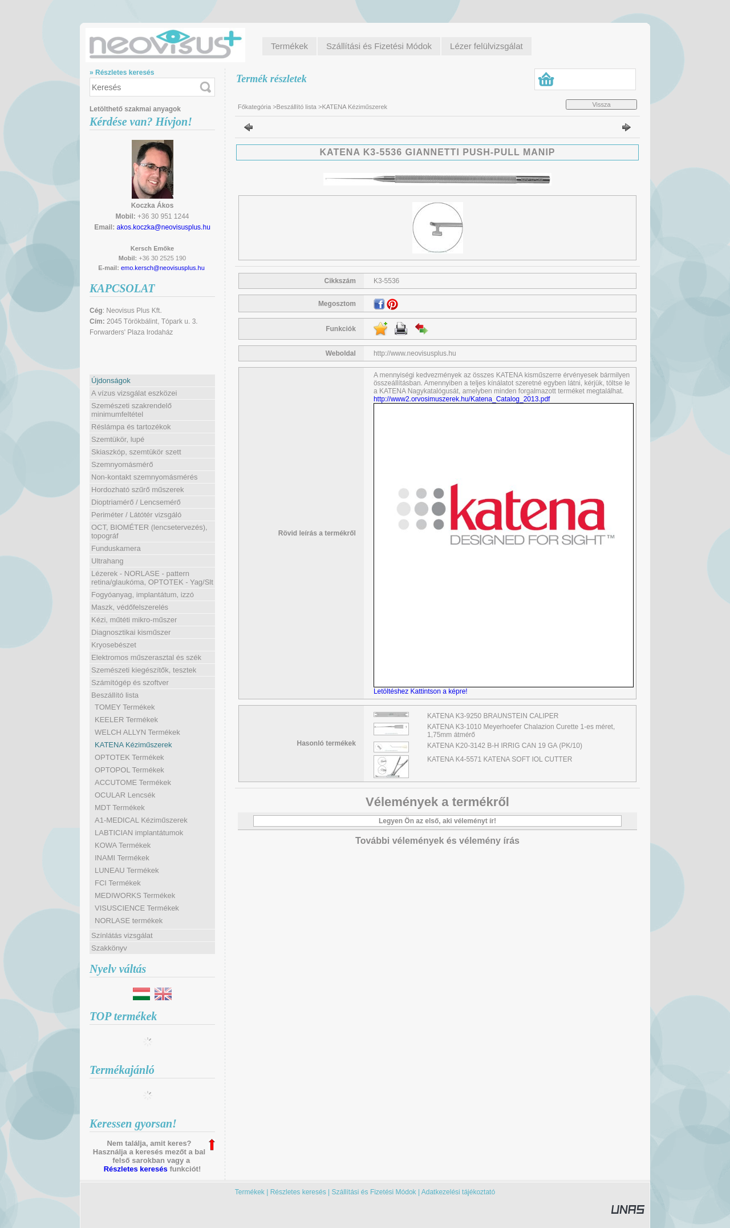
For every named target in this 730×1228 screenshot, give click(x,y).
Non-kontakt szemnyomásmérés (144, 477)
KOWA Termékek (123, 845)
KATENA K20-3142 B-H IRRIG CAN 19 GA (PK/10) (504, 746)
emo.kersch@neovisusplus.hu (163, 267)
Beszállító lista (297, 106)
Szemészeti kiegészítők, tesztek (143, 670)
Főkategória (254, 106)
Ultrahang (107, 561)
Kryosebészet (113, 645)
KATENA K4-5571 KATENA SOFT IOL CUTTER (499, 759)
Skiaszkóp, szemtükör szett (136, 452)
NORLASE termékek (129, 920)
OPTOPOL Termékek (129, 770)
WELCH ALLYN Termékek (137, 732)
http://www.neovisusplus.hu (415, 353)
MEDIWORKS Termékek (135, 895)
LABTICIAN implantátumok (139, 832)
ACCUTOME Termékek (133, 782)
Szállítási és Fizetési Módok (374, 1192)
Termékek (250, 1192)
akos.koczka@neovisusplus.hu (163, 227)
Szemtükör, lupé (117, 439)
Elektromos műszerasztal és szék (146, 657)
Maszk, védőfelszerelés (129, 607)
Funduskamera (116, 548)
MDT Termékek (120, 807)
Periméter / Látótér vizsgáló (136, 514)
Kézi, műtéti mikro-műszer (134, 619)
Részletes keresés (136, 1169)
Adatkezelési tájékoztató (458, 1192)
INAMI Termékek (122, 857)
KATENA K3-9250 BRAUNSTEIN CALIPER (493, 716)
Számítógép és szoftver (130, 682)
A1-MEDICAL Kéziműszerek (141, 820)
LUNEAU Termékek (127, 870)
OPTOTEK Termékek (129, 757)
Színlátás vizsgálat (122, 935)
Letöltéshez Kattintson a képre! (422, 691)
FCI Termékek (118, 883)
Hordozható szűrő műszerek (137, 489)
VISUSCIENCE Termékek (137, 908)
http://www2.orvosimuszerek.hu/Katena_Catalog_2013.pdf (462, 399)
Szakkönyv (109, 948)
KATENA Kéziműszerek (133, 744)
